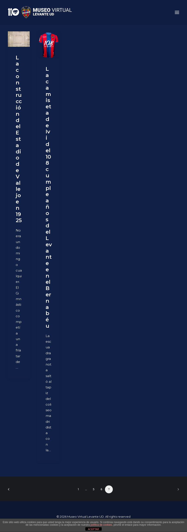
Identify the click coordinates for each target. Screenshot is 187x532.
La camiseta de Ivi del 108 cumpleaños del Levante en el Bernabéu (49, 197)
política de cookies (101, 524)
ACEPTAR (93, 529)
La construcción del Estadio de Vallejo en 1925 (19, 139)
